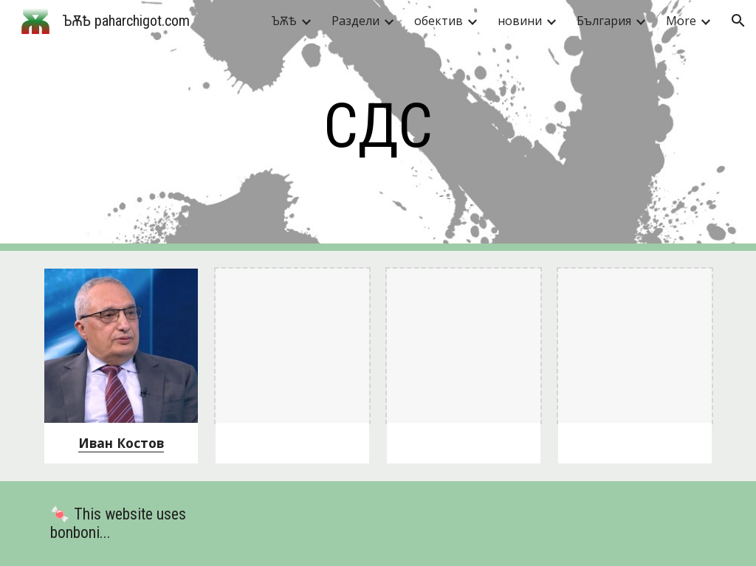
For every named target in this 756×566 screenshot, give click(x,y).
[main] (377, 125)
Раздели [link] (355, 21)
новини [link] (520, 21)
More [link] (681, 21)
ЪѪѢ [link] (284, 21)
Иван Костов (121, 443)
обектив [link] (438, 21)
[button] (738, 20)
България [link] (604, 21)
